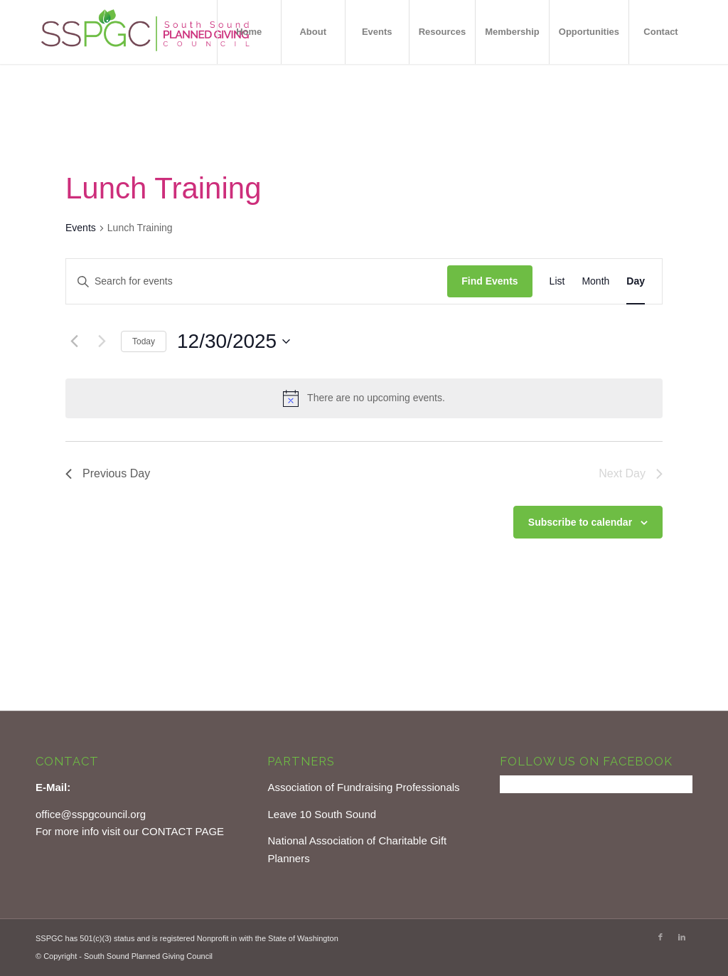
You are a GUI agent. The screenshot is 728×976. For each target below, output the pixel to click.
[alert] (364, 398)
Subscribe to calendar (580, 522)
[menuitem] (249, 32)
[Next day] (101, 341)
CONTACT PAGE (182, 831)
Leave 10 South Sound (321, 814)
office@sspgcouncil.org (91, 814)
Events (80, 227)
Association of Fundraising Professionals (363, 787)
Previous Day (107, 473)
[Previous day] (73, 341)
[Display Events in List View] (557, 281)
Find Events (489, 281)
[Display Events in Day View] (635, 281)
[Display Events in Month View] (595, 281)
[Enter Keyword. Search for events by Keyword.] (256, 281)
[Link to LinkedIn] (681, 937)
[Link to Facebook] (660, 937)
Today (143, 341)
